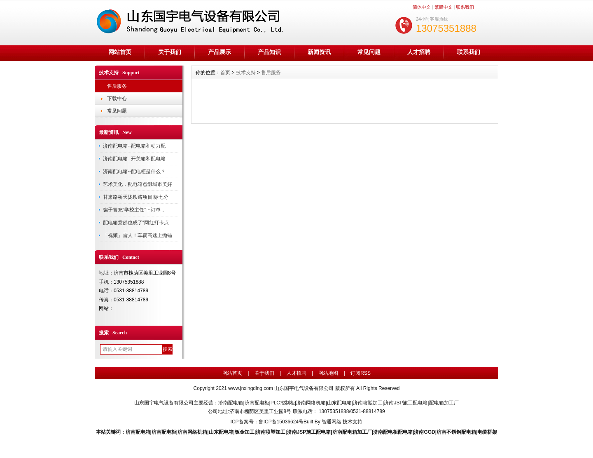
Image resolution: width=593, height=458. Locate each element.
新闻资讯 (319, 52)
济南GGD (424, 432)
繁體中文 (443, 7)
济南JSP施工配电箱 (309, 432)
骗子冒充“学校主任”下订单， (134, 210)
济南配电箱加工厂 (352, 432)
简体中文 (422, 7)
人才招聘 (418, 52)
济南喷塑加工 (270, 432)
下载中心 (117, 98)
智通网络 (331, 422)
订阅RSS (360, 373)
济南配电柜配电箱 (393, 432)
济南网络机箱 (192, 432)
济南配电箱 (138, 432)
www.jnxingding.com (250, 388)
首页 (225, 72)
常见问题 (369, 52)
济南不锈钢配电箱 (456, 432)
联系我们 (465, 7)
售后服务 (117, 86)
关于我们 (169, 52)
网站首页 (119, 52)
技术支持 (246, 72)
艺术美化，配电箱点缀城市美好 (137, 184)
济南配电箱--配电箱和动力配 (134, 146)
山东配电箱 (221, 432)
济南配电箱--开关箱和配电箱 (134, 159)
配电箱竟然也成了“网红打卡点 (136, 222)
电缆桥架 (487, 432)
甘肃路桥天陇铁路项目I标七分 (135, 197)
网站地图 (328, 373)
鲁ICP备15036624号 (281, 422)
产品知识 (269, 52)
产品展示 (219, 52)
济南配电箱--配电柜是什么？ (134, 171)
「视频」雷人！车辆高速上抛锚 (137, 235)
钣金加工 (244, 432)
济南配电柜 (164, 432)
